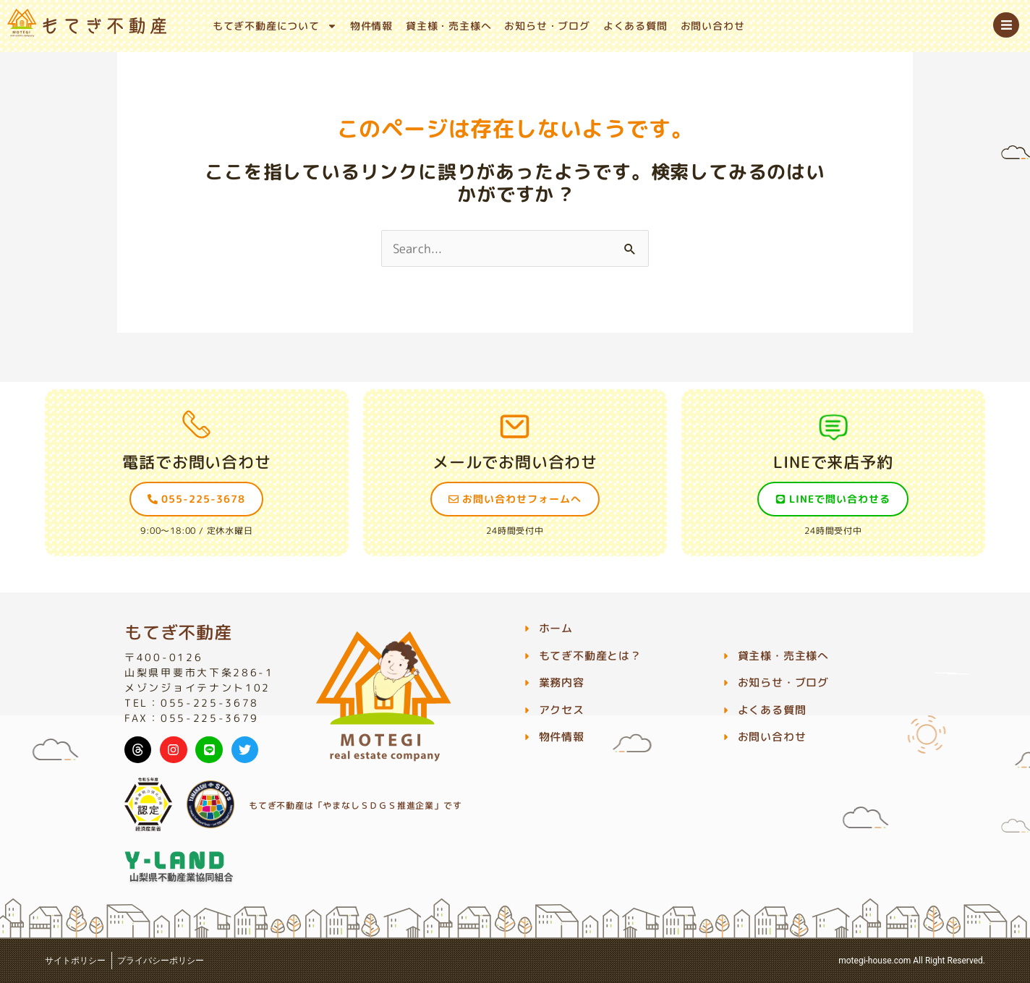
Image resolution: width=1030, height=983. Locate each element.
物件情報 (371, 26)
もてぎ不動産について (275, 26)
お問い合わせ (713, 26)
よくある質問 (635, 26)
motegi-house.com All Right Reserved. (911, 961)
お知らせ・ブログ (547, 26)
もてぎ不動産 (178, 632)
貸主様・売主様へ (448, 26)
